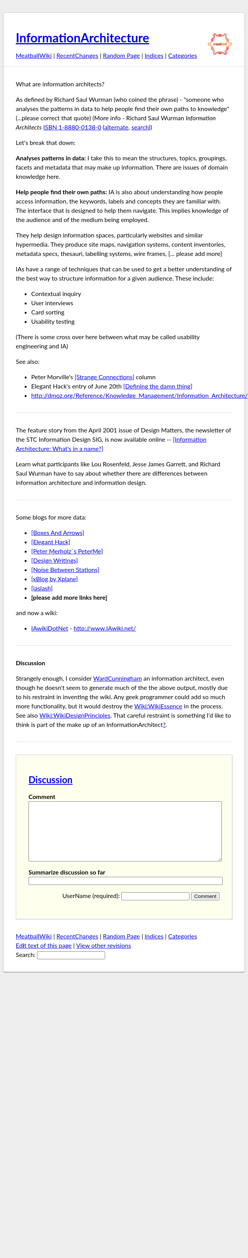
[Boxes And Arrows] (57, 532)
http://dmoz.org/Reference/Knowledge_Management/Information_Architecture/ (139, 395)
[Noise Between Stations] (65, 569)
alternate (116, 127)
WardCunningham (117, 678)
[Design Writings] (54, 560)
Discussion (50, 779)
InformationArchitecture (82, 37)
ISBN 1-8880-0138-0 (72, 127)
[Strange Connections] (104, 376)
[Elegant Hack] (50, 541)
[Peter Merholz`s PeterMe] (67, 551)
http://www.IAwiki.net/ (105, 628)
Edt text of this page (44, 956)
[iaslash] (42, 588)
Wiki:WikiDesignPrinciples (74, 715)
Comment (41, 796)
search (140, 127)
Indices (153, 55)
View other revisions (103, 956)
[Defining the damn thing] (158, 386)
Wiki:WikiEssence (158, 706)
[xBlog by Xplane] (54, 578)
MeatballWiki (34, 55)
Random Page (121, 55)
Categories (182, 55)
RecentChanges (78, 55)
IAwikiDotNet (49, 628)
